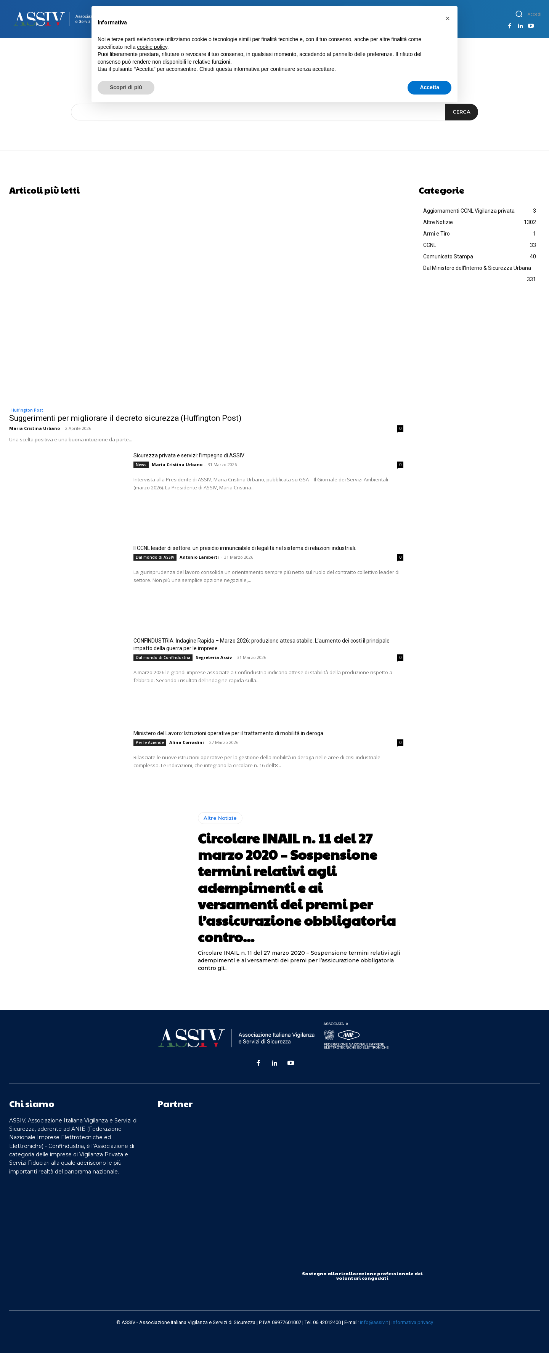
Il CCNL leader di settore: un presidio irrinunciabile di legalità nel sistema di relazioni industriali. (244, 548)
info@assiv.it (374, 1322)
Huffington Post (27, 410)
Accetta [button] (429, 87)
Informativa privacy (412, 1322)
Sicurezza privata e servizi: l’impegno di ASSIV (188, 455)
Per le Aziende (150, 742)
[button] (519, 13)
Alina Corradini (186, 742)
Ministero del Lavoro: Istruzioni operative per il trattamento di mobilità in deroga (228, 733)
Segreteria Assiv (214, 657)
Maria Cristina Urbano (34, 428)
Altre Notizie (220, 818)
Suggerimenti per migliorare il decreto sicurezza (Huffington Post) (125, 418)
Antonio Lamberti (199, 557)
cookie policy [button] (152, 47)
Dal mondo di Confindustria (163, 657)
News (141, 464)
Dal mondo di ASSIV (155, 557)
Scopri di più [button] (126, 87)
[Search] (461, 112)
